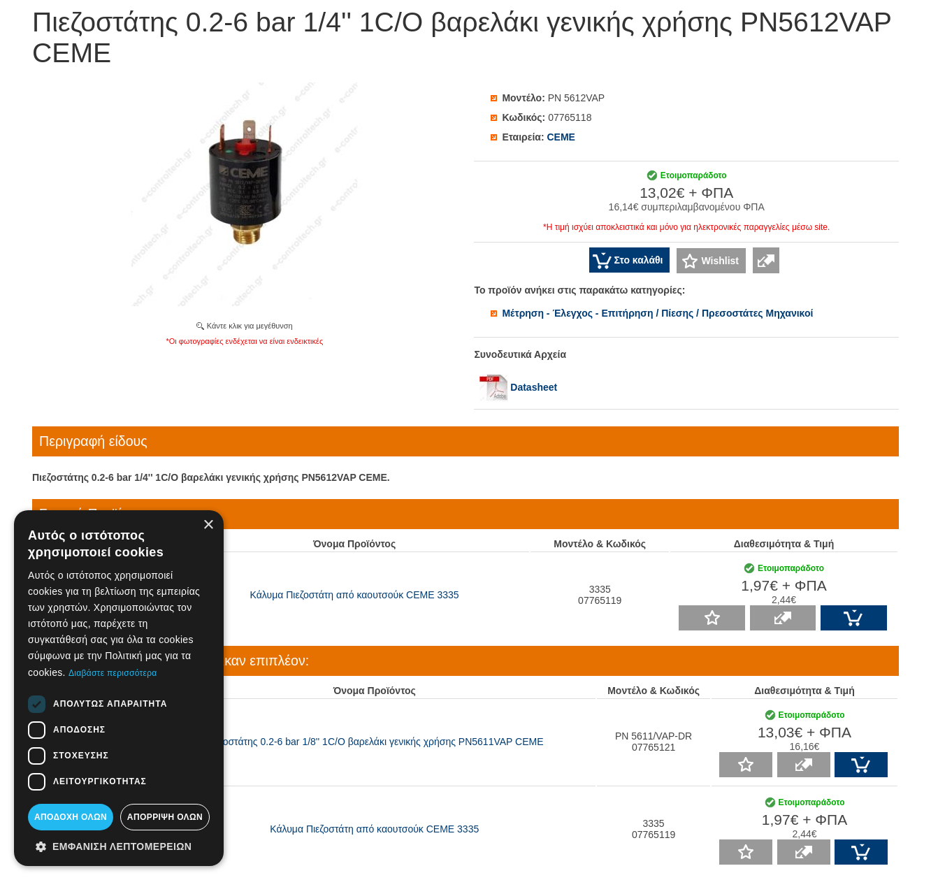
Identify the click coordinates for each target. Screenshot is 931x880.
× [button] (208, 525)
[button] (119, 845)
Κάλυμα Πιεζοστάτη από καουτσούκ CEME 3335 (354, 594)
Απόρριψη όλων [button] (165, 817)
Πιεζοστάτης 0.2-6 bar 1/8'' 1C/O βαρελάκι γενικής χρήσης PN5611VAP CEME (374, 741)
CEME (561, 137)
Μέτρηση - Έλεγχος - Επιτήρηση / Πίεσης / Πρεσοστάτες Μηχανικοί (657, 313)
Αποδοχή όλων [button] (70, 817)
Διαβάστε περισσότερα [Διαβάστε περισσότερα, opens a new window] (112, 673)
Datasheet (518, 387)
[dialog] (119, 688)
